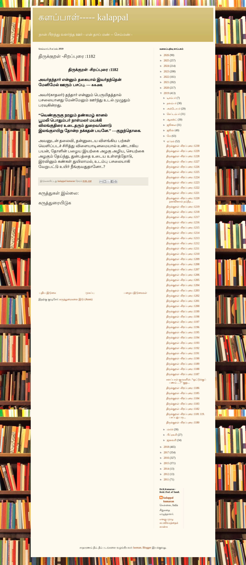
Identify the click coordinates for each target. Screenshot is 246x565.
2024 (167, 65)
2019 (167, 93)
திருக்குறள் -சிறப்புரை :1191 (182, 353)
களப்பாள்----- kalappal (83, 17)
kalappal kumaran (168, 499)
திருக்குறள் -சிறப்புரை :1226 (182, 166)
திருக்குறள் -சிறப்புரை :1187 (182, 374)
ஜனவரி (172, 440)
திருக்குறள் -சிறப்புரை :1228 (182, 156)
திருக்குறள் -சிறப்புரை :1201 (182, 300)
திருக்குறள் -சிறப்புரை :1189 (182, 363)
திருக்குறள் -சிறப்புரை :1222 (182, 187)
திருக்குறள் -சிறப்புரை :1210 (182, 253)
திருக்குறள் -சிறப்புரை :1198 (182, 316)
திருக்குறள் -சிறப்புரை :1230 (182, 145)
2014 (167, 468)
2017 (167, 452)
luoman (137, 547)
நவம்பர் (172, 103)
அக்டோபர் (174, 108)
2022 (167, 76)
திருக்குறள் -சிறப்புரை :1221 (182, 192)
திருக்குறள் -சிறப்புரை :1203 (182, 290)
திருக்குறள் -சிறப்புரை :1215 (182, 227)
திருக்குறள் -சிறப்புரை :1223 (182, 182)
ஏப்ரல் (171, 141)
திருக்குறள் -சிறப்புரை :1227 (182, 161)
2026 (167, 55)
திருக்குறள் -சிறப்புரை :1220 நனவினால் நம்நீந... (182, 200)
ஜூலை (172, 125)
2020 (167, 87)
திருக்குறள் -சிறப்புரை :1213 (182, 238)
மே (169, 135)
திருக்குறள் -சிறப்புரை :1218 (182, 211)
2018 (167, 446)
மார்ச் (170, 429)
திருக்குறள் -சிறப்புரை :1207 (182, 269)
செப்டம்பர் (174, 114)
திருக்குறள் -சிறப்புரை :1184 (182, 398)
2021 (167, 82)
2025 (167, 60)
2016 (167, 457)
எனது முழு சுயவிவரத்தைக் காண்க (169, 523)
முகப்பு (90, 292)
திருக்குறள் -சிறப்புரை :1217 (182, 217)
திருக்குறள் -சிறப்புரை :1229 (182, 151)
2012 (167, 474)
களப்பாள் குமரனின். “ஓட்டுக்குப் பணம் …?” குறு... (186, 381)
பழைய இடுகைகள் (135, 292)
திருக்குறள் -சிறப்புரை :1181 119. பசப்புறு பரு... (185, 416)
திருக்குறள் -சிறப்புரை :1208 (182, 264)
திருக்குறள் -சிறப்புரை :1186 (182, 388)
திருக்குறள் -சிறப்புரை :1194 (182, 337)
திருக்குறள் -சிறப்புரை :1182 (182, 408)
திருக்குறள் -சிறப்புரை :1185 (182, 393)
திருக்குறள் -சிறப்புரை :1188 (182, 369)
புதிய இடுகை (47, 292)
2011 (167, 479)
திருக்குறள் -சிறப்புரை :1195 (182, 332)
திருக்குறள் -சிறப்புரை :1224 (182, 177)
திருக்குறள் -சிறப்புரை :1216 (182, 222)
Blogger (147, 547)
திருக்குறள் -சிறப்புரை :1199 (182, 311)
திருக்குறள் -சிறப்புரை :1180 (182, 422)
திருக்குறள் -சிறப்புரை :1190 (182, 358)
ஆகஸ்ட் (172, 119)
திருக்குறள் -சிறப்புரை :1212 (182, 243)
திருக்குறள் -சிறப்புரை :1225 (182, 172)
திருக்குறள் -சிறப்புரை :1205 (182, 280)
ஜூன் (171, 130)
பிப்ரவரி (172, 434)
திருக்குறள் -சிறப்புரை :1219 (182, 206)
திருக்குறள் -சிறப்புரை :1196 (182, 327)
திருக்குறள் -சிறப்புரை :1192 (182, 348)
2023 (167, 71)
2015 (167, 463)
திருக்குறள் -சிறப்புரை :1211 (182, 248)
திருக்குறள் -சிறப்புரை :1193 (182, 342)
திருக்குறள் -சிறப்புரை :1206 (182, 274)
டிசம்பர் (172, 98)
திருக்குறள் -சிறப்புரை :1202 (182, 295)
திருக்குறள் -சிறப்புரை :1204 (182, 285)
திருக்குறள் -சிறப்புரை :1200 (182, 306)
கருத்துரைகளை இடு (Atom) (75, 299)
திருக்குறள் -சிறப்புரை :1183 (182, 403)
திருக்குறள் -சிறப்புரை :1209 (182, 259)
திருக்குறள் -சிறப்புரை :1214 (182, 232)
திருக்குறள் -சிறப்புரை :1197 (182, 321)
